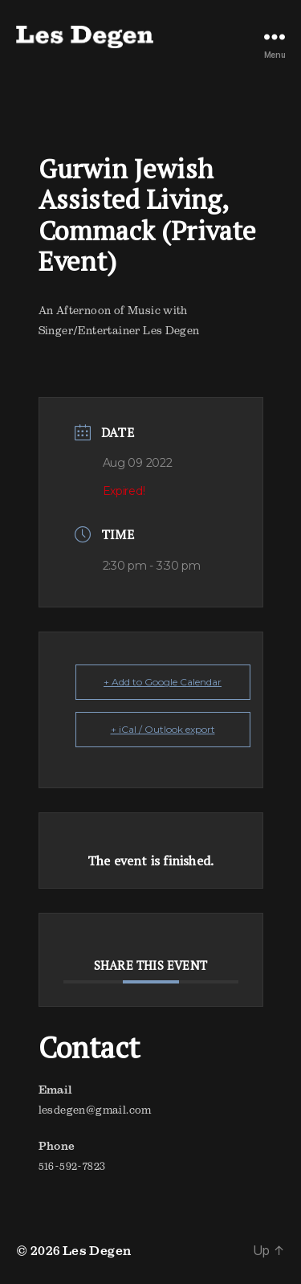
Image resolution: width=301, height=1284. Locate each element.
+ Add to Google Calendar (163, 682)
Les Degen (97, 1250)
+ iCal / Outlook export (163, 729)
